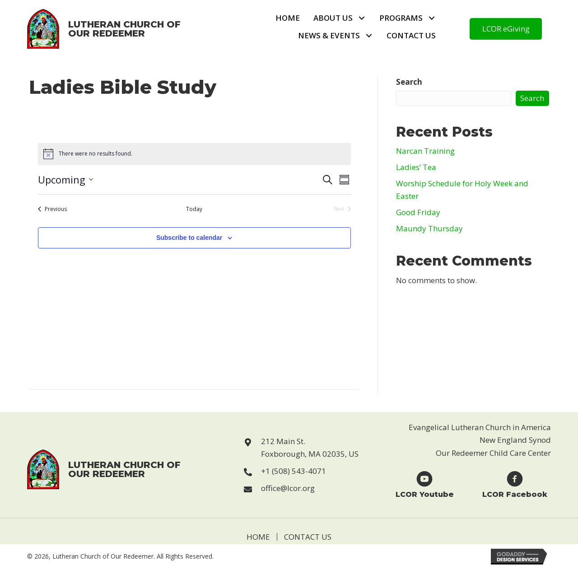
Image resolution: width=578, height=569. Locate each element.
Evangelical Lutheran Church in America (480, 427)
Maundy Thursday (429, 228)
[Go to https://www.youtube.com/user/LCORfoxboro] (424, 484)
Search (409, 82)
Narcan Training (425, 151)
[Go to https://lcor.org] (104, 29)
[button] (361, 18)
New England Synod (515, 440)
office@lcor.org (288, 488)
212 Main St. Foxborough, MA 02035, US (310, 447)
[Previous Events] (52, 209)
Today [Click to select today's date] (194, 209)
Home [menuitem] (258, 537)
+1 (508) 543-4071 (293, 471)
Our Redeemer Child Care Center (493, 453)
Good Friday (418, 212)
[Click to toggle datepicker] (65, 179)
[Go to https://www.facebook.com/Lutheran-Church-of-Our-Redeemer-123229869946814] (515, 484)
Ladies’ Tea (416, 167)
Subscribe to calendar (189, 237)
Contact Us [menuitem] (307, 537)
